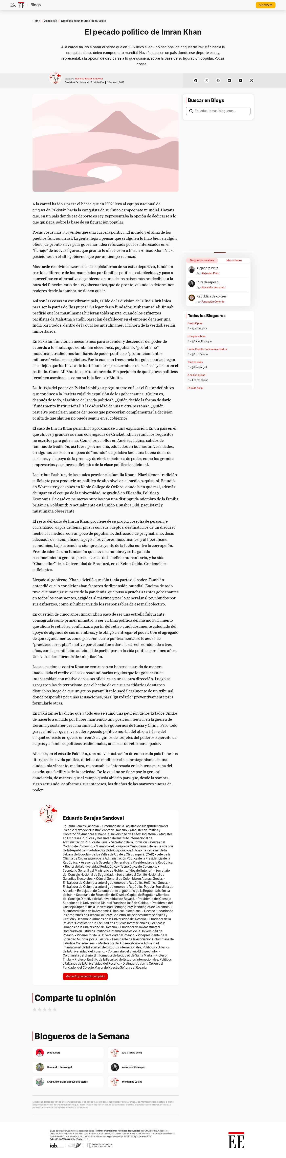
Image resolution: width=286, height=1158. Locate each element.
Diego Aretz (53, 1052)
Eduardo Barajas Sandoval (89, 78)
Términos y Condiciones (105, 1131)
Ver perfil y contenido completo (85, 976)
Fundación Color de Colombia (212, 302)
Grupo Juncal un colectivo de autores (67, 1081)
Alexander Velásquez (213, 287)
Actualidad (50, 21)
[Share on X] (206, 80)
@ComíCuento (200, 354)
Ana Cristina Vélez (132, 1052)
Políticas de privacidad (129, 1131)
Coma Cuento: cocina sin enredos (207, 349)
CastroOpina (195, 323)
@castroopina (199, 328)
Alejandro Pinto (207, 268)
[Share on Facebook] (195, 80)
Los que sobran (196, 336)
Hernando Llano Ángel (59, 1067)
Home (36, 21)
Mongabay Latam (132, 1081)
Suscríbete (265, 5)
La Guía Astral (195, 388)
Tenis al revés (195, 362)
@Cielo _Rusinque (202, 341)
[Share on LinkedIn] (229, 80)
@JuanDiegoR (199, 367)
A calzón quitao (196, 375)
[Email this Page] (240, 80)
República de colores (212, 296)
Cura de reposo (207, 282)
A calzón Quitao (200, 380)
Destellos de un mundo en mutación (84, 82)
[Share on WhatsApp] (218, 80)
